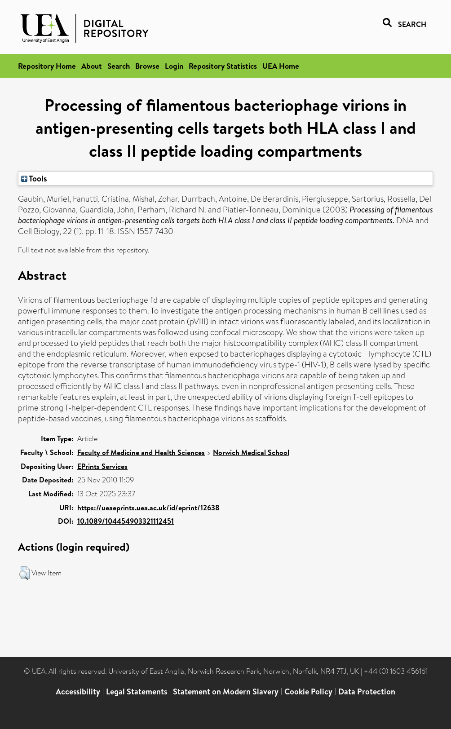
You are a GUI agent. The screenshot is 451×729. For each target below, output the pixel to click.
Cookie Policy (308, 691)
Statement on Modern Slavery (226, 691)
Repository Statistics (223, 66)
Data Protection (366, 691)
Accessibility (78, 691)
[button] (24, 573)
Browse (147, 66)
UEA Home (280, 66)
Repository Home (47, 66)
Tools (34, 178)
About (91, 66)
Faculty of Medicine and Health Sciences (141, 452)
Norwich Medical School (251, 452)
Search (118, 66)
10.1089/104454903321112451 (125, 521)
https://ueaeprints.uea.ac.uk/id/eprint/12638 (148, 508)
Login (174, 66)
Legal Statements (136, 691)
